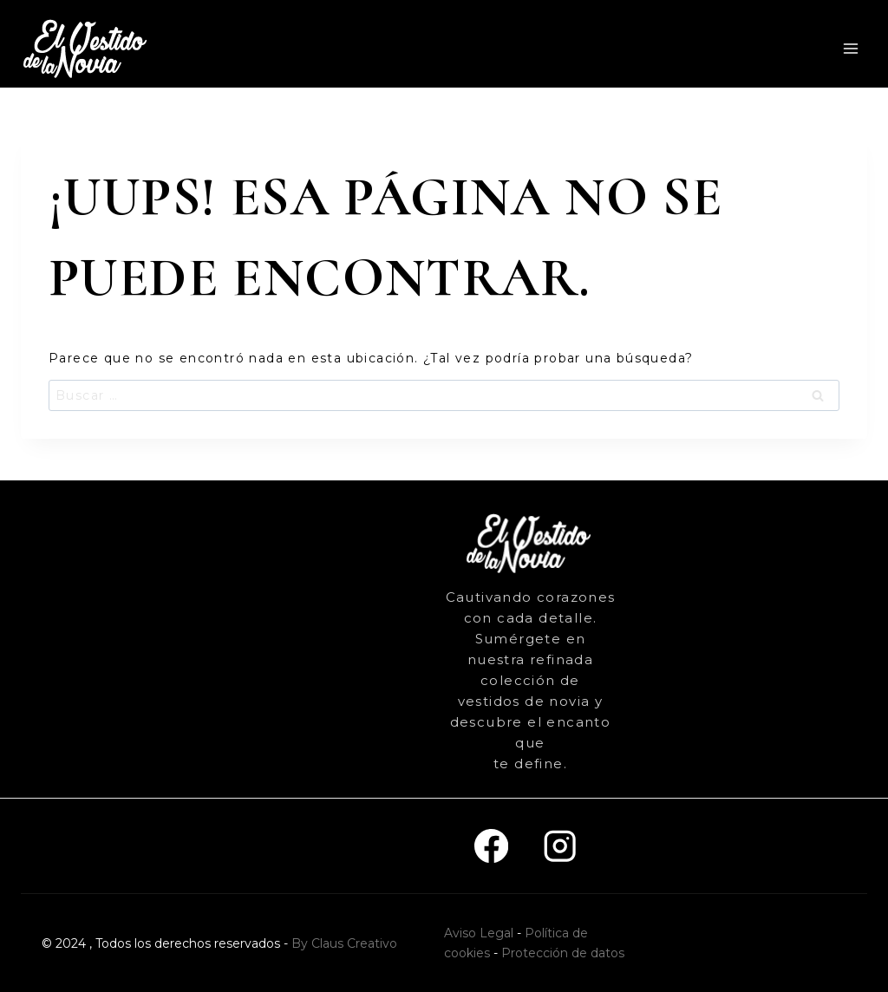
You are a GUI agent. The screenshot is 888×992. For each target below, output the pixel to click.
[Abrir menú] (850, 48)
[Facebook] (491, 846)
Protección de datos (562, 953)
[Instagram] (560, 846)
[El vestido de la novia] (87, 48)
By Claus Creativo (344, 943)
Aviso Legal (478, 933)
